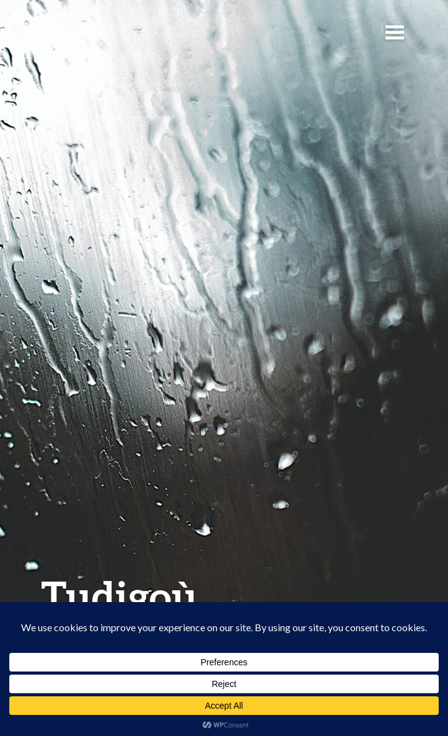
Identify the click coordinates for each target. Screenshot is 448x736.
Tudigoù (119, 595)
